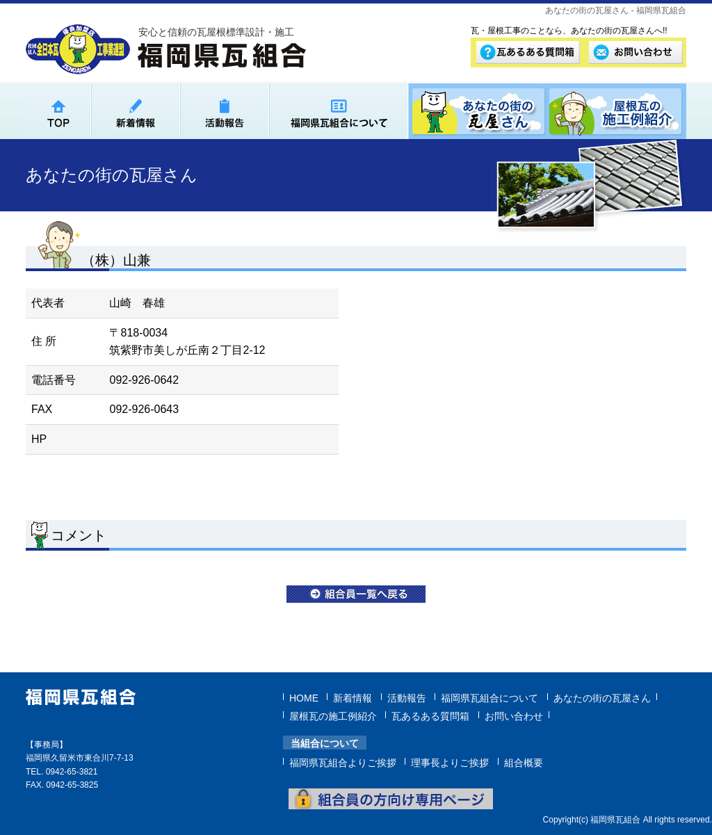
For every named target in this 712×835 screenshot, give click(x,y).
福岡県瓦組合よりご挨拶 (342, 761)
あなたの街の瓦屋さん (602, 696)
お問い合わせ (514, 714)
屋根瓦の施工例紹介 (333, 714)
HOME (303, 696)
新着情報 (352, 696)
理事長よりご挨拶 (450, 761)
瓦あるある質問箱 (430, 714)
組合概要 (523, 761)
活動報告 (406, 696)
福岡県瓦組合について (489, 696)
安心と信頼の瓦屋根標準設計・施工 (216, 32)
